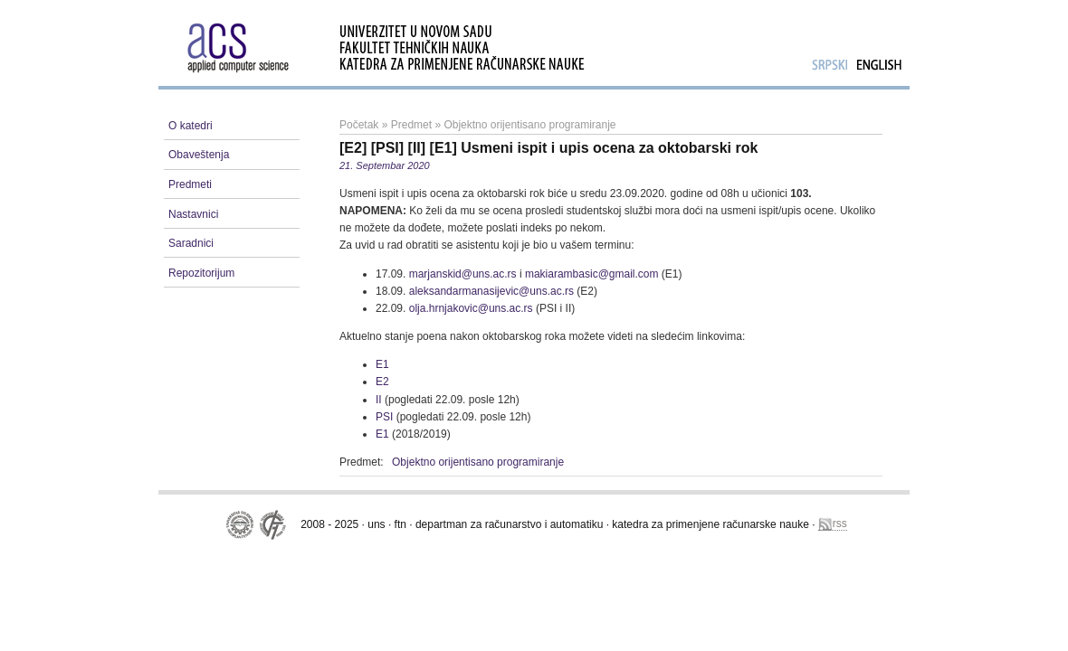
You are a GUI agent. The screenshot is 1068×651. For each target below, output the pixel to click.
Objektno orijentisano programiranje (529, 124)
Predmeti (190, 184)
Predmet (411, 124)
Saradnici (191, 243)
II (379, 399)
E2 (382, 381)
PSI (384, 416)
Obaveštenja (198, 154)
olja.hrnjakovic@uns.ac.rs (471, 308)
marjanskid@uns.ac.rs (463, 274)
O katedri (190, 125)
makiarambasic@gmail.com (592, 274)
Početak (358, 124)
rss (832, 524)
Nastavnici (193, 214)
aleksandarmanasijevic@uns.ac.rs (491, 291)
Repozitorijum (201, 273)
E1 (382, 364)
